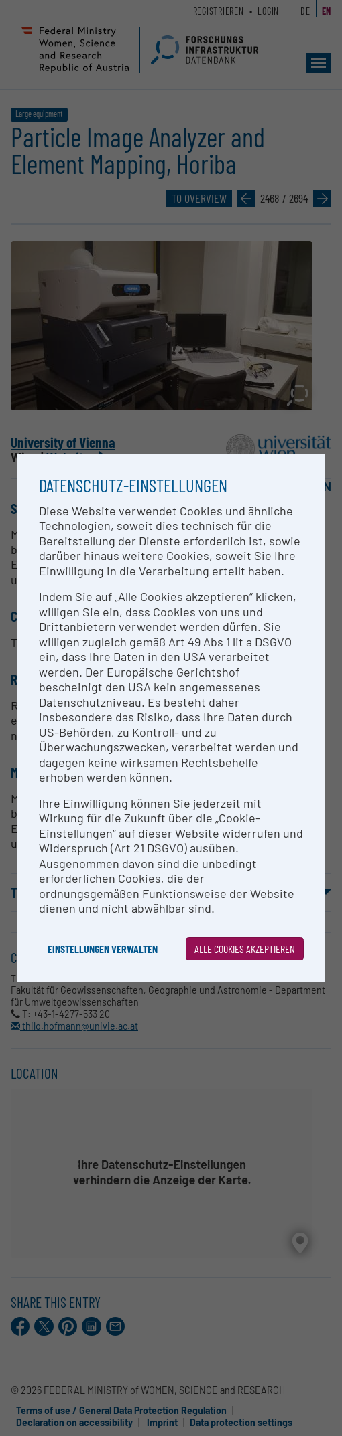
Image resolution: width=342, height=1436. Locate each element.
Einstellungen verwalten (103, 948)
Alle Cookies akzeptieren (244, 948)
